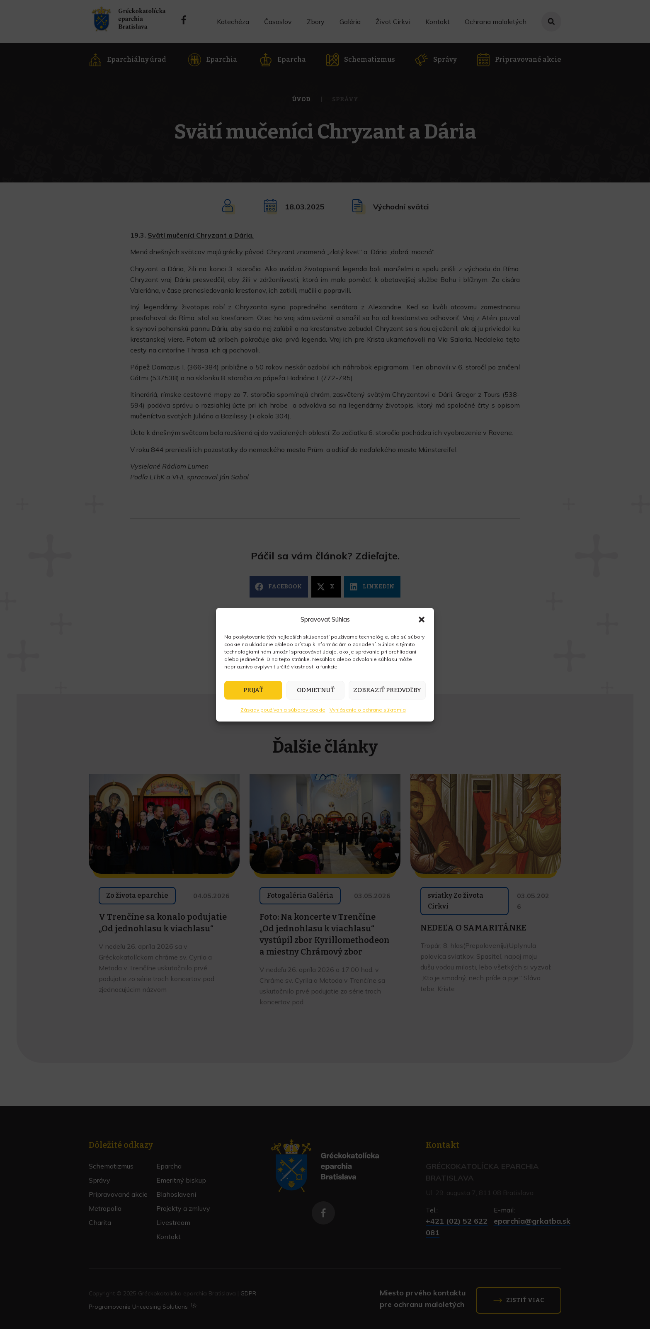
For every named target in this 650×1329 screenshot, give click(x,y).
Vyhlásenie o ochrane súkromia (368, 710)
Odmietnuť (316, 690)
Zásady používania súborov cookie (282, 710)
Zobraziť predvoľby (387, 690)
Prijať (253, 690)
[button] (421, 619)
